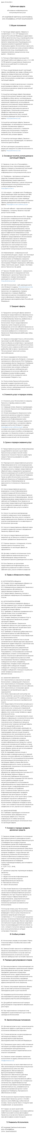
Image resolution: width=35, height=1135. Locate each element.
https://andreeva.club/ (14, 118)
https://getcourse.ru (7, 188)
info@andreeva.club (7, 1060)
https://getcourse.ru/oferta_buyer (17, 204)
